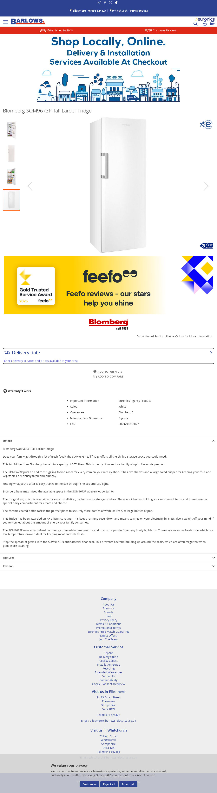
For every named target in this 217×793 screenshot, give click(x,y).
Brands (108, 612)
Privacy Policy (108, 620)
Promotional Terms (108, 628)
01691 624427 (97, 10)
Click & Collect (108, 661)
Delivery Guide (108, 657)
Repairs (109, 653)
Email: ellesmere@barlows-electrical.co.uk (108, 720)
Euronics (108, 608)
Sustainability (108, 680)
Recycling (108, 668)
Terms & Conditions (108, 624)
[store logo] (28, 21)
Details (7, 441)
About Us (109, 604)
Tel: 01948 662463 (108, 751)
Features (8, 558)
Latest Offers (108, 635)
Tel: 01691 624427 (108, 715)
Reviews (8, 566)
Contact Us (108, 676)
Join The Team (108, 639)
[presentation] (108, 441)
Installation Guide (108, 664)
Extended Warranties (108, 672)
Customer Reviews (165, 30)
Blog (108, 616)
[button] (29, 185)
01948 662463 (139, 10)
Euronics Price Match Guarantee (108, 631)
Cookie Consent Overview (108, 684)
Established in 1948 (60, 30)
